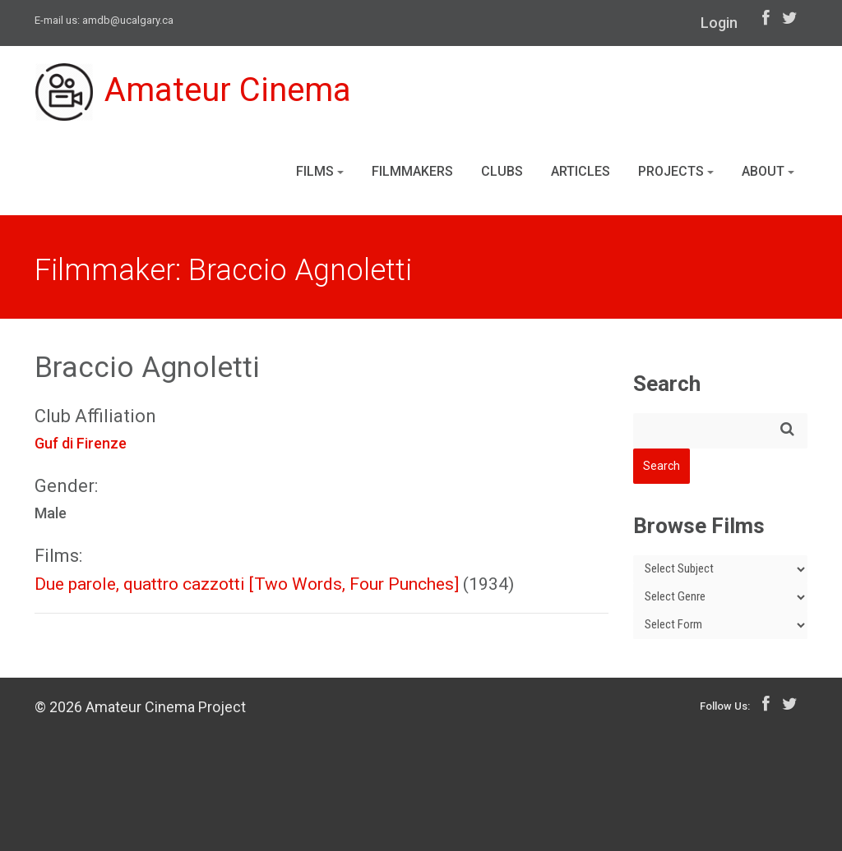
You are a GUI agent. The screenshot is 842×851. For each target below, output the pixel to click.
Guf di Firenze (81, 443)
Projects (676, 171)
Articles (580, 171)
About (768, 171)
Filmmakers (412, 171)
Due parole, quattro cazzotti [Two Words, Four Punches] (247, 584)
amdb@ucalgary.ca (127, 20)
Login (719, 22)
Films (320, 171)
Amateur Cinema (193, 92)
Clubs (502, 171)
